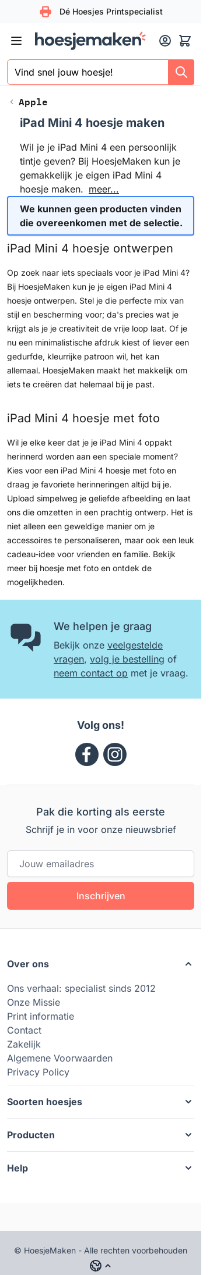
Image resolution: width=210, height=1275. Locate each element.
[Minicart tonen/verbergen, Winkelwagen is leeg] (185, 40)
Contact (24, 1030)
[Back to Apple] (27, 102)
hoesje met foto (69, 568)
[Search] (181, 72)
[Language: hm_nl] (101, 1265)
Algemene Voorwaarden (60, 1058)
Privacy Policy (38, 1072)
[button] (100, 964)
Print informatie (40, 1016)
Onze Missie (33, 1002)
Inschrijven (100, 896)
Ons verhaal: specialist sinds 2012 (81, 988)
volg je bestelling (127, 659)
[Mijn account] (165, 40)
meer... (104, 189)
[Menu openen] (16, 41)
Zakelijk (24, 1044)
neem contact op (91, 673)
